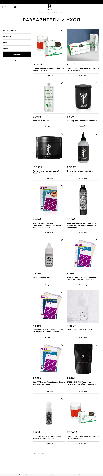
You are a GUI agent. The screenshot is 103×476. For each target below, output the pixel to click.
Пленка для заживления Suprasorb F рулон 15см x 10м (83, 437)
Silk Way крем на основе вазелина (82, 121)
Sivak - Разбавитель (41, 277)
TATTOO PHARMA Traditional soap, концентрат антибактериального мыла (81, 384)
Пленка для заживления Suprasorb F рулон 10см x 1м (83, 69)
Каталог (48, 12)
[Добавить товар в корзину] (49, 76)
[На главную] (49, 7)
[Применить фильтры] (17, 54)
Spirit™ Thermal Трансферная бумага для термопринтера (49, 383)
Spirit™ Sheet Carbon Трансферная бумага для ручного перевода (48, 331)
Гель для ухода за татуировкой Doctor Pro (46, 172)
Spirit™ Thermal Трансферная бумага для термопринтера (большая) (83, 278)
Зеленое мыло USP (41, 121)
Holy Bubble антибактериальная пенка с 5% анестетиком (47, 437)
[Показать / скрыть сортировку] (17, 30)
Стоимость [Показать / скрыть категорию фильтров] (16, 36)
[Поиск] (25, 7)
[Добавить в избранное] (62, 31)
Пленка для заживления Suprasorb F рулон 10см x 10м (48, 69)
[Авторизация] (94, 7)
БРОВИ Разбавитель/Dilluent (79, 330)
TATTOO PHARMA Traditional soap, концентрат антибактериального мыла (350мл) (81, 225)
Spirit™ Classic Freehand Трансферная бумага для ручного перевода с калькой (47, 225)
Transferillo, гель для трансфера (80, 171)
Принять (81, 474)
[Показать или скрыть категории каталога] (6, 7)
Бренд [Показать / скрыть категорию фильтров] (16, 42)
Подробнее (83, 126)
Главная (41, 12)
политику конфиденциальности (69, 474)
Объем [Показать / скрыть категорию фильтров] (16, 48)
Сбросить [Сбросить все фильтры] (16, 60)
